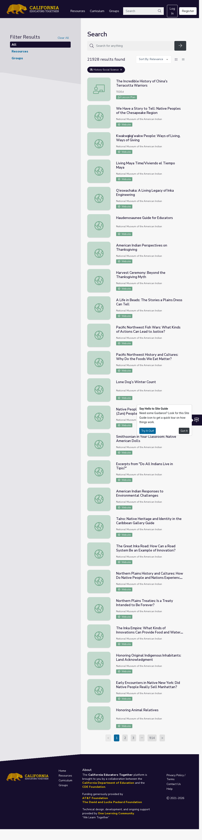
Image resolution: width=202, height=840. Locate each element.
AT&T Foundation (95, 798)
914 (152, 738)
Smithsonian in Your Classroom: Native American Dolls (146, 438)
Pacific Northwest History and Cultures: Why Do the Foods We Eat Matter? (147, 356)
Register (188, 11)
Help (170, 789)
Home (62, 771)
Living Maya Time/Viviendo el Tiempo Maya (145, 165)
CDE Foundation (93, 787)
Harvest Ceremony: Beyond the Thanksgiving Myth (140, 274)
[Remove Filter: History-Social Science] (121, 70)
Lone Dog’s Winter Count (136, 382)
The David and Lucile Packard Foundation (112, 802)
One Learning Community (116, 813)
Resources (77, 11)
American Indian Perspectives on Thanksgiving (141, 247)
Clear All (63, 38)
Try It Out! (147, 431)
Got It (184, 431)
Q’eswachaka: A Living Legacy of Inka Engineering (145, 192)
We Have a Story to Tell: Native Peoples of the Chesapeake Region (148, 110)
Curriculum (97, 11)
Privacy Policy (175, 775)
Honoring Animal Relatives (137, 710)
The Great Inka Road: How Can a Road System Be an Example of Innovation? (145, 548)
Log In (172, 11)
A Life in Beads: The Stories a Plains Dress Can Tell (149, 302)
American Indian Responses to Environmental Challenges (139, 493)
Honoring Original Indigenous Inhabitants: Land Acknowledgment (148, 657)
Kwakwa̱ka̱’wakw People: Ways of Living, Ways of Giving (148, 138)
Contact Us (174, 784)
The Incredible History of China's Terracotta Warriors (141, 83)
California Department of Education (108, 783)
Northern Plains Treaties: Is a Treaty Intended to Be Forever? (144, 603)
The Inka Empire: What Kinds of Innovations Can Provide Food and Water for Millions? (148, 632)
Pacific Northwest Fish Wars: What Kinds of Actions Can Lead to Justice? (148, 329)
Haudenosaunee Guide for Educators (144, 218)
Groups (114, 11)
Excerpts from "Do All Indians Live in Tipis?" (144, 466)
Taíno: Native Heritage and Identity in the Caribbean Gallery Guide (149, 521)
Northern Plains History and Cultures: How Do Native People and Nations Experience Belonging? (149, 577)
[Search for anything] (134, 46)
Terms (171, 779)
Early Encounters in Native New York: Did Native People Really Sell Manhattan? (148, 684)
